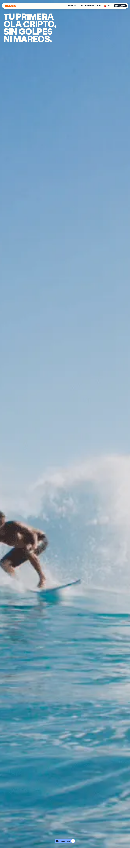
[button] (72, 6)
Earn (80, 6)
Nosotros (89, 6)
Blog (99, 6)
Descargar (120, 6)
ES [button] (107, 6)
